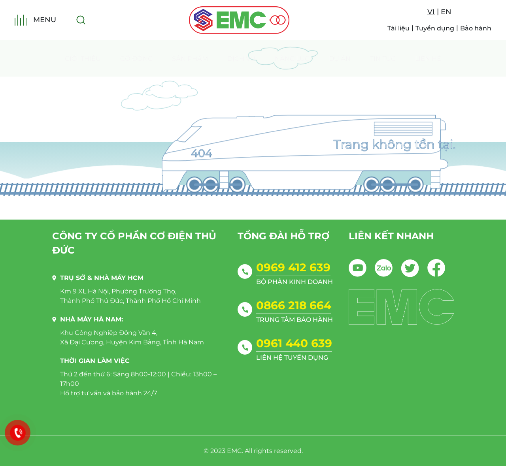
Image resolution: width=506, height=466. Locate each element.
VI (431, 12)
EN (446, 12)
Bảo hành (475, 28)
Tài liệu (398, 28)
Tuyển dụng (434, 28)
